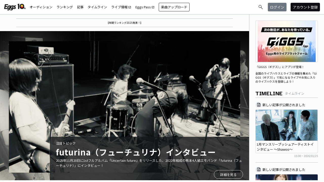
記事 (80, 7)
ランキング (64, 7)
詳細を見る (228, 174)
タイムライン (97, 7)
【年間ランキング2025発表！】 (124, 23)
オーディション (41, 7)
